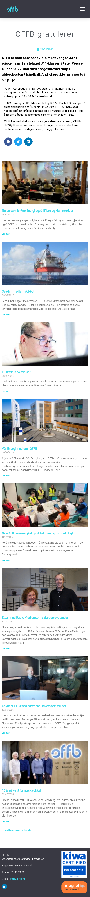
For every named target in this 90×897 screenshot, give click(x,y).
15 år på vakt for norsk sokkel (21, 790)
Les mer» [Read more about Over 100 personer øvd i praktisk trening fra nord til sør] (6, 560)
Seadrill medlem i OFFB (18, 291)
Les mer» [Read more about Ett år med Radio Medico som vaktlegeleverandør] (6, 648)
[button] (82, 9)
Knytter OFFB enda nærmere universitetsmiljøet (34, 706)
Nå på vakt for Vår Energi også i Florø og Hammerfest (37, 211)
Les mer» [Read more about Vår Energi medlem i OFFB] (6, 475)
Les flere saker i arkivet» (17, 830)
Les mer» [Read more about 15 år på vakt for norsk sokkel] (6, 821)
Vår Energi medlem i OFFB (19, 449)
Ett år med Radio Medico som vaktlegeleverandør (35, 617)
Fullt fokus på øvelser (16, 372)
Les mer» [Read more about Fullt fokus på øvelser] (6, 391)
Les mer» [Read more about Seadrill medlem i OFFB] (6, 314)
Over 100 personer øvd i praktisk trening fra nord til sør (38, 533)
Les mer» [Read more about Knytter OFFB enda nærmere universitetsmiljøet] (6, 733)
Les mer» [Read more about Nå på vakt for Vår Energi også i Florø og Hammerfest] (6, 234)
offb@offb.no (18, 878)
